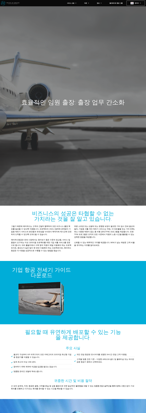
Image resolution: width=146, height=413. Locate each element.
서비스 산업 (71, 3)
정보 (99, 3)
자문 (86, 3)
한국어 (138, 3)
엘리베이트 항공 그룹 (116, 3)
